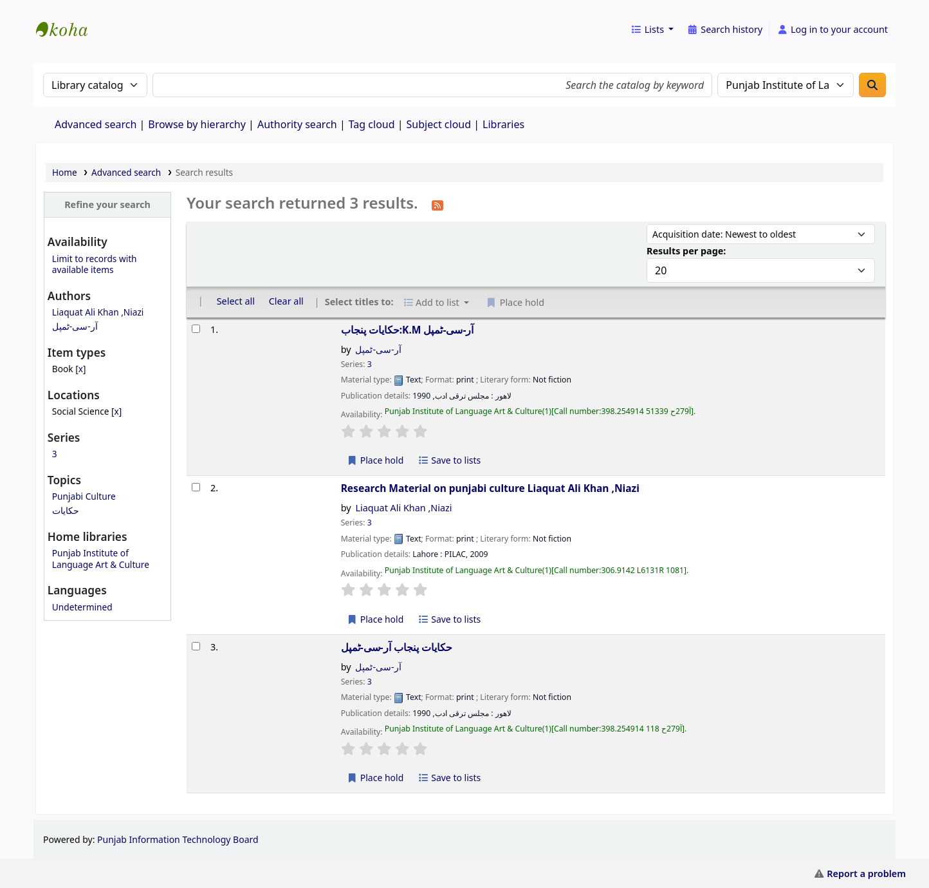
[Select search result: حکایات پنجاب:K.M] (196, 329)
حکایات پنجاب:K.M (407, 330)
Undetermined (82, 607)
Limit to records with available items (94, 264)
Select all (236, 301)
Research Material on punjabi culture (490, 488)
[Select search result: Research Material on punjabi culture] (196, 487)
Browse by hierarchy (197, 124)
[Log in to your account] (832, 29)
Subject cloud (439, 124)
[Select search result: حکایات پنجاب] (196, 646)
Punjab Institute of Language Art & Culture (100, 558)
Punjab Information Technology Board (178, 839)
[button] (652, 29)
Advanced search (95, 124)
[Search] (872, 85)
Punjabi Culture (84, 496)
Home (64, 172)
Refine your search (107, 204)
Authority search (297, 124)
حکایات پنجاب (396, 647)
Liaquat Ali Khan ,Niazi (98, 312)
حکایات (65, 510)
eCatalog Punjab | (68, 18)
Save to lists (449, 460)
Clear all (286, 301)
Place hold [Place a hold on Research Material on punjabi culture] (375, 619)
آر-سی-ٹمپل (75, 326)
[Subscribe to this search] (437, 204)
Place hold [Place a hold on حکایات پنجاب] (375, 777)
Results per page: (686, 251)
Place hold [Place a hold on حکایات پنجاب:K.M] (375, 460)
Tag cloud (372, 124)
